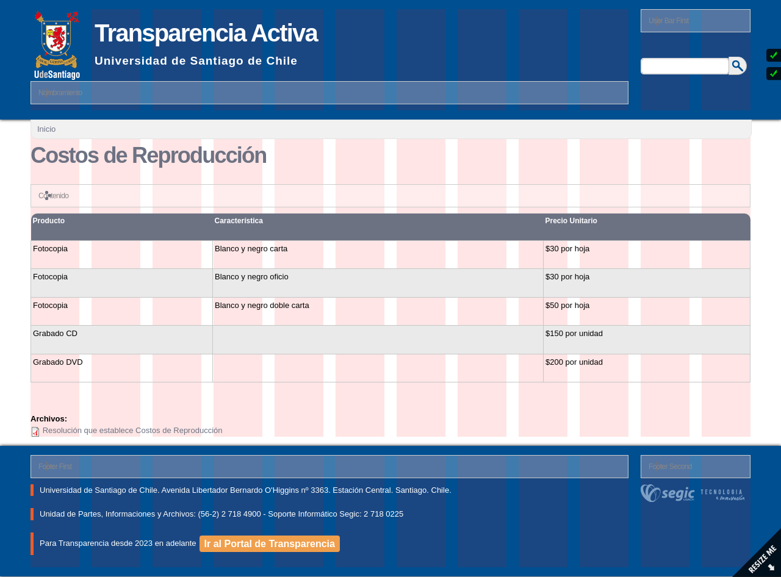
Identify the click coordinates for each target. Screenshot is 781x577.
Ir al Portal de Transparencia (269, 544)
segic (695, 493)
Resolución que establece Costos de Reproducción (133, 430)
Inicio (46, 129)
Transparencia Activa (206, 33)
